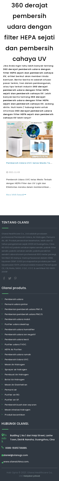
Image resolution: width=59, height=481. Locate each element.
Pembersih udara (14, 299)
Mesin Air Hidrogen (15, 364)
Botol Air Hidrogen (14, 379)
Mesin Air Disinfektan (16, 384)
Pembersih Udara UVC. (17, 359)
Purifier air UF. (12, 399)
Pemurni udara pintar (16, 304)
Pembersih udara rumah (18, 354)
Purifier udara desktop (17, 324)
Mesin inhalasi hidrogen (17, 409)
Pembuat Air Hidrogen (16, 374)
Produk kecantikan (15, 414)
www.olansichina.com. (16, 462)
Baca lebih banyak (16, 194)
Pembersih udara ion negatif (20, 334)
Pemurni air (11, 389)
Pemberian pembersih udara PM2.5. (24, 314)
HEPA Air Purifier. (13, 349)
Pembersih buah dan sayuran (20, 404)
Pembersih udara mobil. (18, 319)
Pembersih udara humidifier (20, 329)
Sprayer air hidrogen (16, 369)
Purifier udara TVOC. (16, 344)
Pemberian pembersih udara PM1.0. (24, 309)
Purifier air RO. (12, 394)
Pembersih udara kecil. (17, 339)
